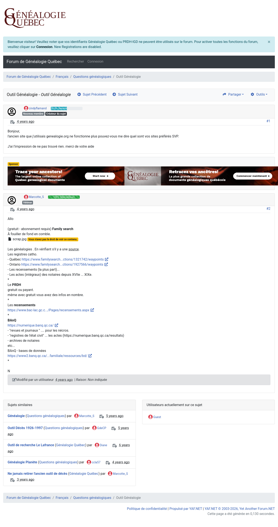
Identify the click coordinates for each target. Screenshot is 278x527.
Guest (154, 417)
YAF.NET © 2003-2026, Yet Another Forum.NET (240, 509)
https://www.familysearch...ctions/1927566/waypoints (65, 264)
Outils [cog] (257, 94)
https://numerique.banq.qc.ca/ (33, 325)
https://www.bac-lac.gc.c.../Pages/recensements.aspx (51, 310)
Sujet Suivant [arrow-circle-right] (125, 94)
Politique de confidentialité (147, 509)
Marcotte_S (34, 197)
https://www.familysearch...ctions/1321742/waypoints (65, 259)
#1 (268, 121)
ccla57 (93, 462)
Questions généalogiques (92, 77)
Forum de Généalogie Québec (34, 61)
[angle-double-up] (266, 514)
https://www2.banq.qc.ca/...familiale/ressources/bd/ (50, 356)
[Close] (269, 42)
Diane (101, 445)
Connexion (44, 47)
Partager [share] (231, 94)
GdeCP (99, 428)
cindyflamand (35, 108)
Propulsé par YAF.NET (185, 509)
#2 (268, 209)
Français (62, 77)
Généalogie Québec (70, 445)
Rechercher (75, 61)
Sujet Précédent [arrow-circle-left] (92, 94)
